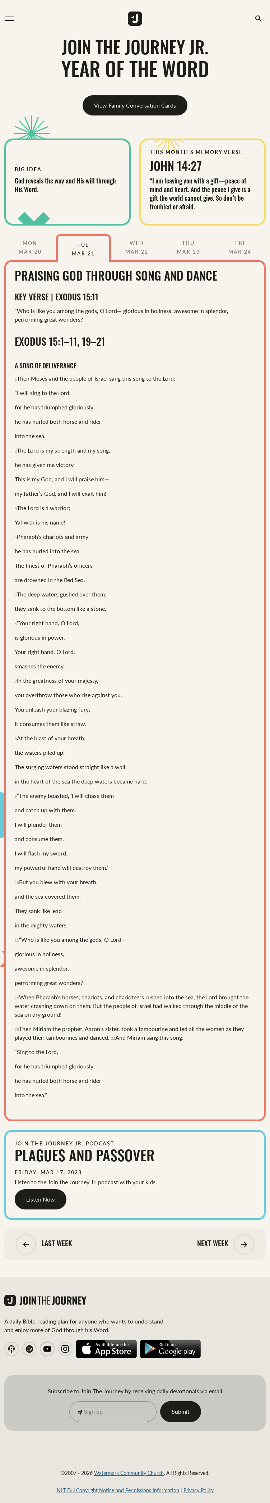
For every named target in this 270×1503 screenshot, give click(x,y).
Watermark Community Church (129, 1472)
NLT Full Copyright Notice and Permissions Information (118, 1490)
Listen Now (40, 1199)
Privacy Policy (198, 1490)
